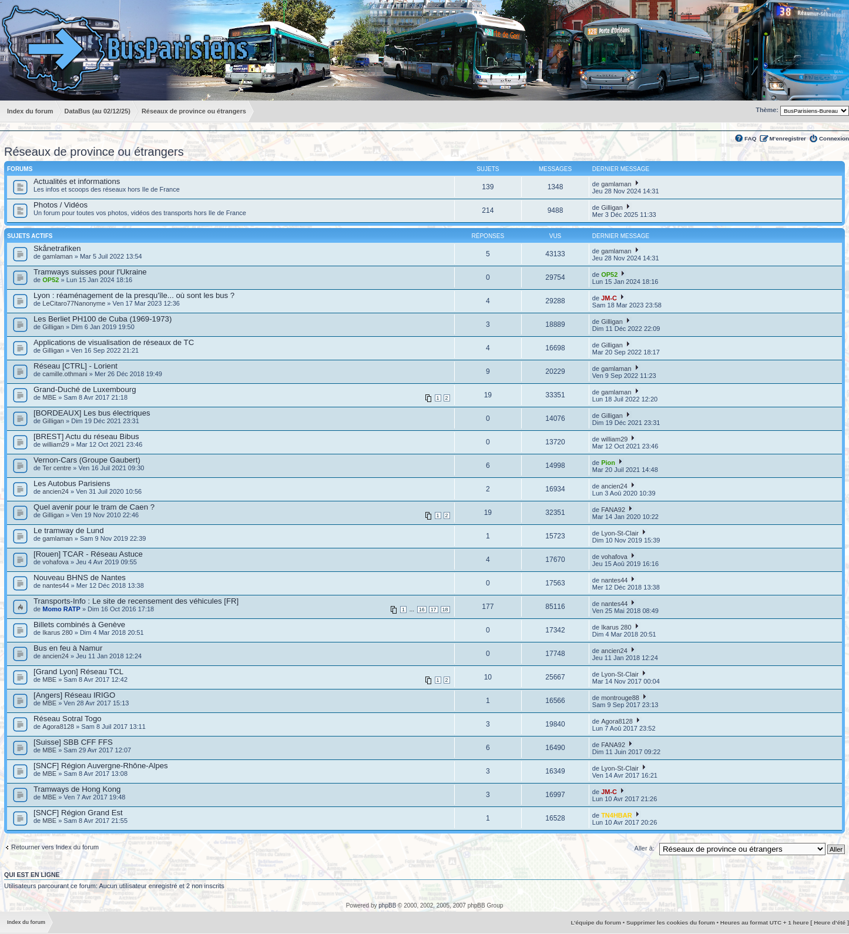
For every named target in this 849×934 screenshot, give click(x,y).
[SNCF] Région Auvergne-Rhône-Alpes (100, 765)
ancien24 (55, 491)
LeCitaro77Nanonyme (73, 303)
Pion (608, 462)
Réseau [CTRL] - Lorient (75, 365)
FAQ (750, 138)
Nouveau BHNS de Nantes (79, 577)
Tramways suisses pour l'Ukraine (90, 271)
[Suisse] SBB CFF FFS (73, 742)
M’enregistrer (787, 138)
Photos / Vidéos (60, 204)
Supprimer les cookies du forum (670, 922)
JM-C (609, 298)
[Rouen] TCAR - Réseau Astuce (88, 554)
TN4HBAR (616, 815)
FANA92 (613, 509)
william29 (55, 444)
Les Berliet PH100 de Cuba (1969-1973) (102, 318)
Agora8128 (58, 726)
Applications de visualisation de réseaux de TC (113, 342)
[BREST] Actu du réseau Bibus (86, 436)
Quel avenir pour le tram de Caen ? (94, 507)
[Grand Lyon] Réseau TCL (78, 671)
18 (445, 609)
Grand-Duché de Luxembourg (84, 389)
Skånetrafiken (57, 248)
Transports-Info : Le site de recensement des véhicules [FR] (136, 601)
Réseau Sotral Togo (67, 718)
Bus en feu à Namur (67, 648)
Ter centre (56, 467)
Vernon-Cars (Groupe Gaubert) (86, 460)
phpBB (387, 905)
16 (422, 609)
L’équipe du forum (596, 922)
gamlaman (616, 184)
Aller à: (645, 848)
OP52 (50, 279)
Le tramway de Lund (68, 530)
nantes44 (55, 585)
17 (434, 609)
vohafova (55, 561)
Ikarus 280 (57, 632)
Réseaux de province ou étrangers (94, 151)
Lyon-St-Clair (620, 533)
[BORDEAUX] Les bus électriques (91, 413)
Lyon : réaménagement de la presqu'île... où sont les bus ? (133, 295)
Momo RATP (61, 608)
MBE (49, 397)
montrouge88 (620, 697)
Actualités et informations (76, 181)
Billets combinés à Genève (79, 624)
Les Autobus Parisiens (71, 483)
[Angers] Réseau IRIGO (74, 695)
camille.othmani (64, 373)
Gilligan (612, 207)
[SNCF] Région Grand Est (78, 812)
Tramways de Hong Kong (76, 789)
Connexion (834, 138)
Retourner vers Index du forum (55, 847)
